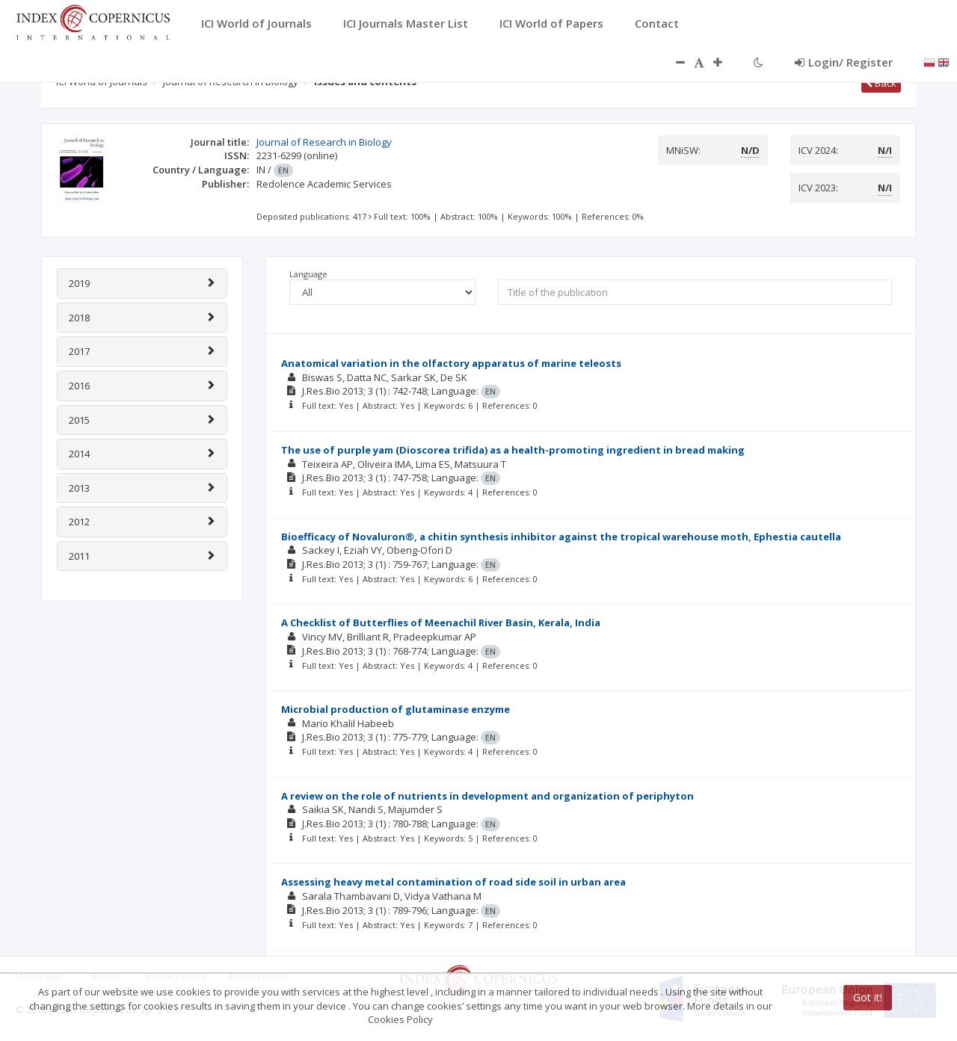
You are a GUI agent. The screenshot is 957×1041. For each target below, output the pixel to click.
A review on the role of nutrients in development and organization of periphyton (487, 796)
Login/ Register (844, 62)
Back (881, 83)
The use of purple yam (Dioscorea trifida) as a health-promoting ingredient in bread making (513, 450)
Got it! (867, 997)
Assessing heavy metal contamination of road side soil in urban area (453, 882)
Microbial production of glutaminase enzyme (395, 709)
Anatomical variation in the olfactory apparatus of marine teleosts (451, 363)
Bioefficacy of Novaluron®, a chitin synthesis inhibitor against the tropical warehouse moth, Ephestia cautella (561, 536)
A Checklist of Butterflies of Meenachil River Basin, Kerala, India (440, 622)
